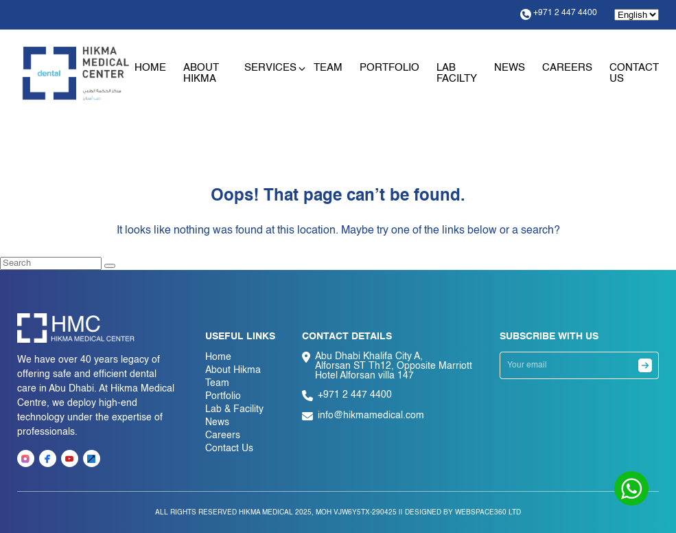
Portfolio (389, 68)
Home (150, 68)
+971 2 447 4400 (558, 14)
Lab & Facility (234, 409)
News (509, 68)
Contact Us (229, 448)
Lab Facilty (456, 73)
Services (270, 68)
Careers (567, 68)
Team (328, 68)
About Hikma (201, 73)
